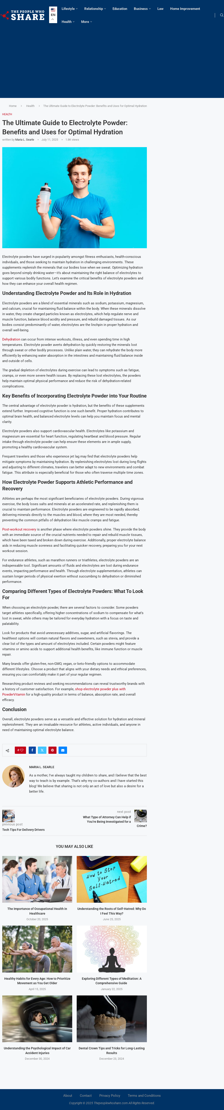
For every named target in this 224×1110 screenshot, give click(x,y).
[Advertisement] (112, 62)
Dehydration (11, 339)
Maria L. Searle (24, 139)
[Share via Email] (63, 750)
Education (120, 9)
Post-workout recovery (19, 529)
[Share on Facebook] (32, 750)
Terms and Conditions (144, 1096)
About (67, 1096)
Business (141, 9)
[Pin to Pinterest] (52, 750)
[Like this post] (21, 750)
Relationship (93, 9)
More (85, 22)
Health (67, 22)
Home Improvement (185, 9)
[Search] (222, 15)
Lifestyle (68, 9)
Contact (86, 1096)
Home (13, 106)
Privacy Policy (109, 1096)
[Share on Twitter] (42, 750)
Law (160, 9)
